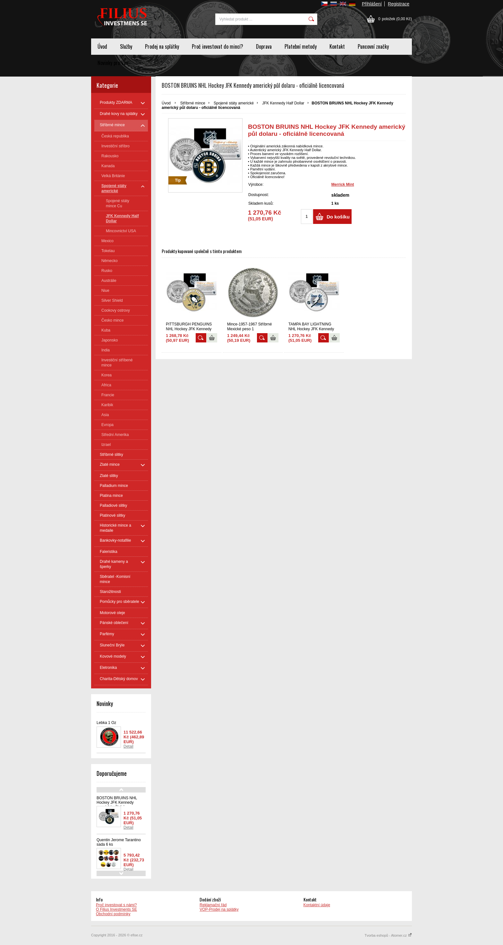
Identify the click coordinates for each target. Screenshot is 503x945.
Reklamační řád (213, 905)
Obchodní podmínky (113, 914)
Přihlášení (372, 3)
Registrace (398, 3)
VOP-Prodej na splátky (219, 909)
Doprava (264, 46)
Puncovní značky (373, 46)
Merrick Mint (342, 184)
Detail (128, 746)
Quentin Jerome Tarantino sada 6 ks (119, 842)
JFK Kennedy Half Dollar (283, 103)
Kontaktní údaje (316, 905)
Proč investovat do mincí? (217, 46)
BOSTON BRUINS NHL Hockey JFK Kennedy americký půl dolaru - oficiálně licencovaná (117, 805)
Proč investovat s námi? (116, 905)
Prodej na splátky (162, 46)
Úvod (102, 46)
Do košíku (338, 216)
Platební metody (301, 46)
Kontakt (337, 46)
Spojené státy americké (234, 103)
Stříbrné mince (192, 103)
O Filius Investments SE (116, 909)
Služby (126, 46)
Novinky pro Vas (113, 63)
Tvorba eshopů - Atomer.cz (388, 935)
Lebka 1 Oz (106, 722)
